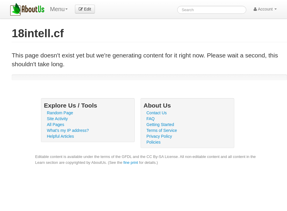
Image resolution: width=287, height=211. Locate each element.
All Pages (55, 124)
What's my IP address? (68, 130)
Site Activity (57, 118)
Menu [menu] (59, 9)
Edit (85, 9)
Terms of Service (161, 130)
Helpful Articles (60, 136)
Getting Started (160, 124)
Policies (153, 142)
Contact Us (156, 112)
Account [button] (265, 9)
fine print (130, 162)
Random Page (60, 112)
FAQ (150, 118)
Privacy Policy (159, 136)
